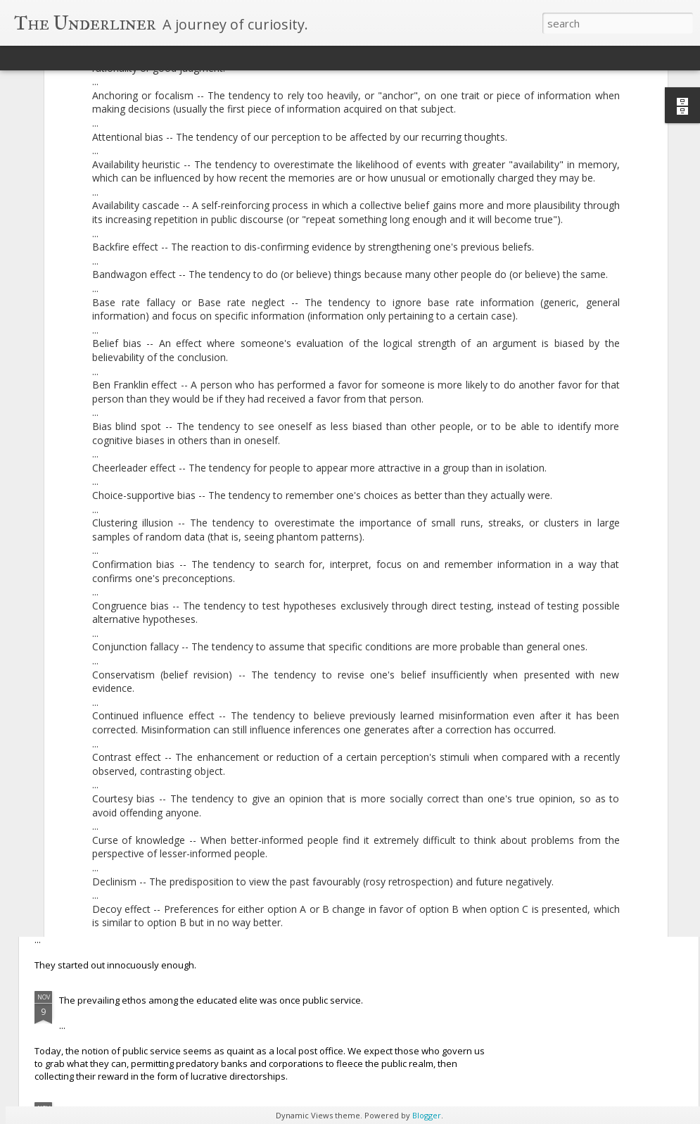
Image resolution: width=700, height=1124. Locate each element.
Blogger (426, 1115)
